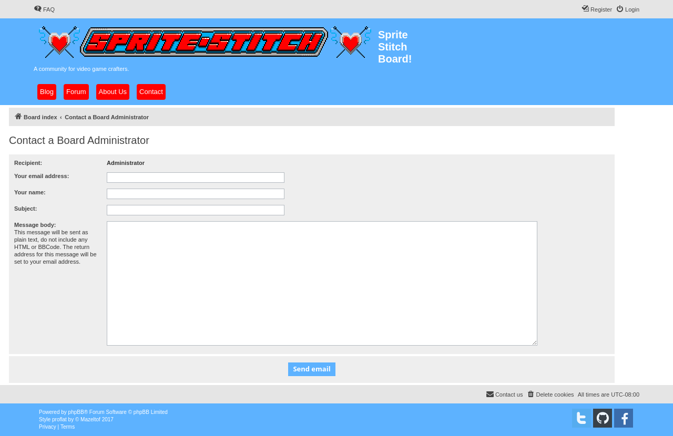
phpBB (76, 412)
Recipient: (28, 163)
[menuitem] (44, 9)
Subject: (25, 208)
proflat (59, 419)
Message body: (35, 225)
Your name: (30, 192)
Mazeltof (90, 419)
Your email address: (41, 176)
